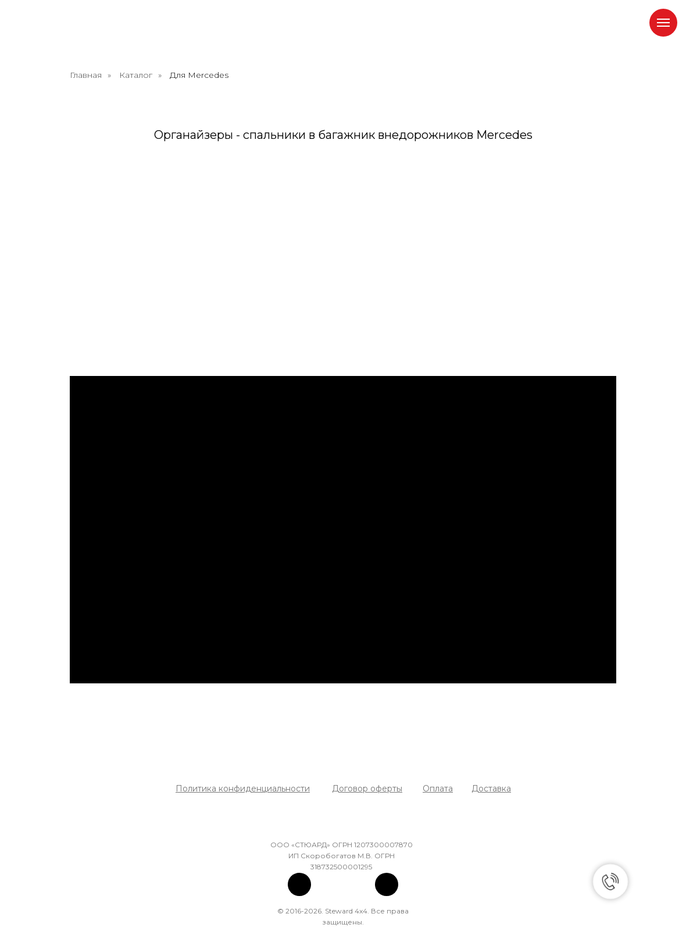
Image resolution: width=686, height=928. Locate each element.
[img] (299, 884)
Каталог (135, 75)
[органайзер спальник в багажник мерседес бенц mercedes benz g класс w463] (134, 216)
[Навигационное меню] (663, 23)
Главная (86, 75)
